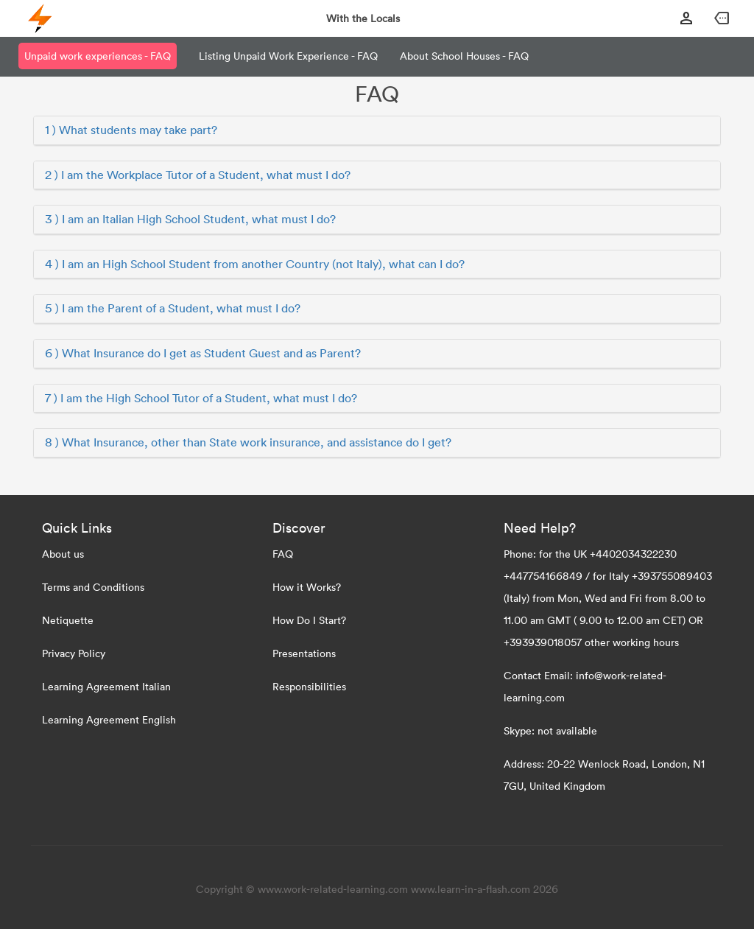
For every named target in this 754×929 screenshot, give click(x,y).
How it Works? (306, 587)
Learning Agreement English (109, 719)
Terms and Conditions (93, 587)
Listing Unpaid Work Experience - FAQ (288, 56)
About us (63, 554)
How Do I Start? (309, 620)
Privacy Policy (73, 653)
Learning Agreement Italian (106, 686)
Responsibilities (309, 686)
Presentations (304, 653)
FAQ (282, 554)
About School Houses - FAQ (464, 56)
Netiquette (68, 620)
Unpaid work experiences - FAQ (97, 56)
